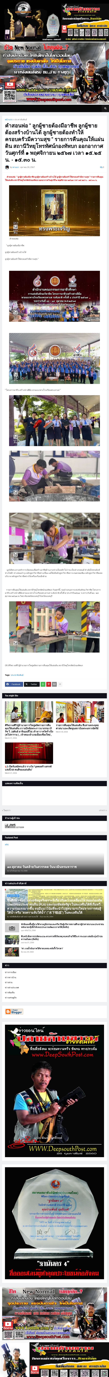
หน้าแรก (8, 120)
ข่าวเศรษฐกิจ (10, 998)
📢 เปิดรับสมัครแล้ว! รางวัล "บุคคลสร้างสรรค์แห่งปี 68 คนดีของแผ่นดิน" (28, 768)
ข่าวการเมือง (10, 972)
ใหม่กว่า (7, 810)
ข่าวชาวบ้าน (10, 977)
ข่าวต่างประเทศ (12, 987)
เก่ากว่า (102, 810)
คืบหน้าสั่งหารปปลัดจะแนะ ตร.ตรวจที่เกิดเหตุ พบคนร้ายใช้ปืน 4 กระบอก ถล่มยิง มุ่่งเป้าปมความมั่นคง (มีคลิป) (62, 938)
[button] (105, 108)
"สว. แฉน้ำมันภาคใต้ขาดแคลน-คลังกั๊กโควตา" (42, 948)
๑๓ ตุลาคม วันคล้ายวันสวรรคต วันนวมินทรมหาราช (42, 867)
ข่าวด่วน (8, 982)
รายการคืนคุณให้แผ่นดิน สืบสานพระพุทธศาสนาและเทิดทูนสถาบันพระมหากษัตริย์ (77, 727)
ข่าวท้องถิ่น (10, 992)
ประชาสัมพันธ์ (20, 120)
